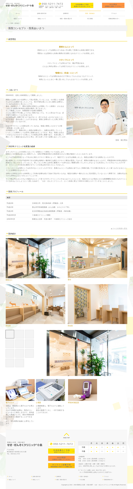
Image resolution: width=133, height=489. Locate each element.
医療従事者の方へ (114, 18)
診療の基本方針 (42, 13)
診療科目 (66, 13)
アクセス (114, 13)
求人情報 (90, 18)
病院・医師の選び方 (66, 18)
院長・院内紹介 (90, 13)
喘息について (18, 18)
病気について (42, 18)
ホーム (18, 13)
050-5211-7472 (15, 454)
